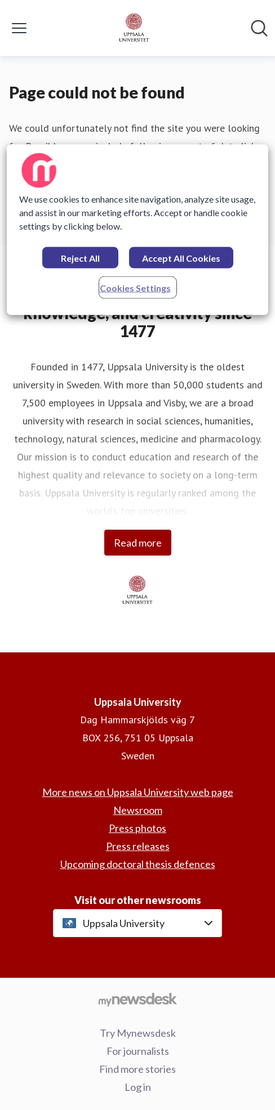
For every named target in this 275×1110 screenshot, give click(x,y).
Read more (138, 542)
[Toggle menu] (19, 28)
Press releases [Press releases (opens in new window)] (138, 846)
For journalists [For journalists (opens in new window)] (138, 1051)
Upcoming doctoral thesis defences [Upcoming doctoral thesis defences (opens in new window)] (137, 864)
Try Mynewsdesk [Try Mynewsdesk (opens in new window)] (138, 1033)
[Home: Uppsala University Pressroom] (134, 28)
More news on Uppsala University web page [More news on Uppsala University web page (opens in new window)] (137, 792)
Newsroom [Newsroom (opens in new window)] (137, 810)
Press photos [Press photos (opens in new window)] (137, 828)
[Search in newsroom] (259, 28)
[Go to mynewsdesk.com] (137, 999)
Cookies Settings (135, 287)
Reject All (80, 257)
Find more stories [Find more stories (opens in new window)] (137, 1069)
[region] (137, 229)
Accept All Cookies (181, 257)
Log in (138, 1087)
